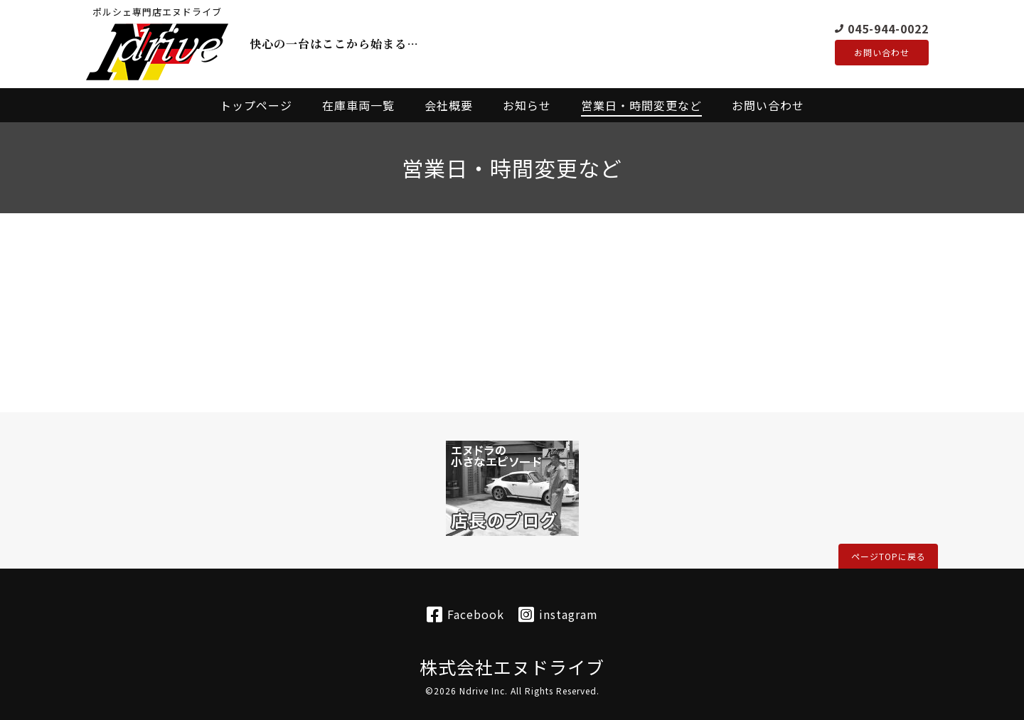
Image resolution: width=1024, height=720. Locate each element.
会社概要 (449, 105)
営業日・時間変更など (641, 105)
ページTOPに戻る (888, 556)
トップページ (256, 105)
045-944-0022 (888, 27)
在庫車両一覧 (358, 105)
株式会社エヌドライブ (512, 666)
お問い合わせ (882, 52)
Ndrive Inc (482, 690)
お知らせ (527, 105)
